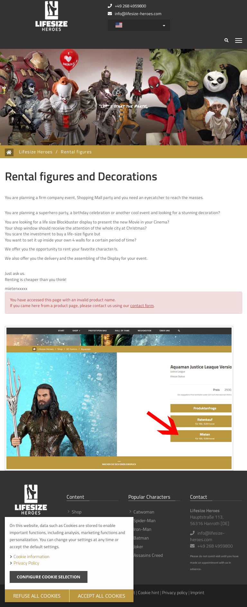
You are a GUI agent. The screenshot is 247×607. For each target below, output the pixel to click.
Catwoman (143, 511)
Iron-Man (142, 529)
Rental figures (76, 152)
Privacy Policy (26, 562)
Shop (76, 511)
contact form (142, 305)
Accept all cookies (101, 596)
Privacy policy (175, 592)
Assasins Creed (148, 555)
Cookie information (32, 556)
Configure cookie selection (48, 577)
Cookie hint (148, 592)
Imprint (197, 592)
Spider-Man (144, 520)
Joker (138, 546)
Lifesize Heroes (36, 152)
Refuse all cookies (36, 596)
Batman (141, 537)
